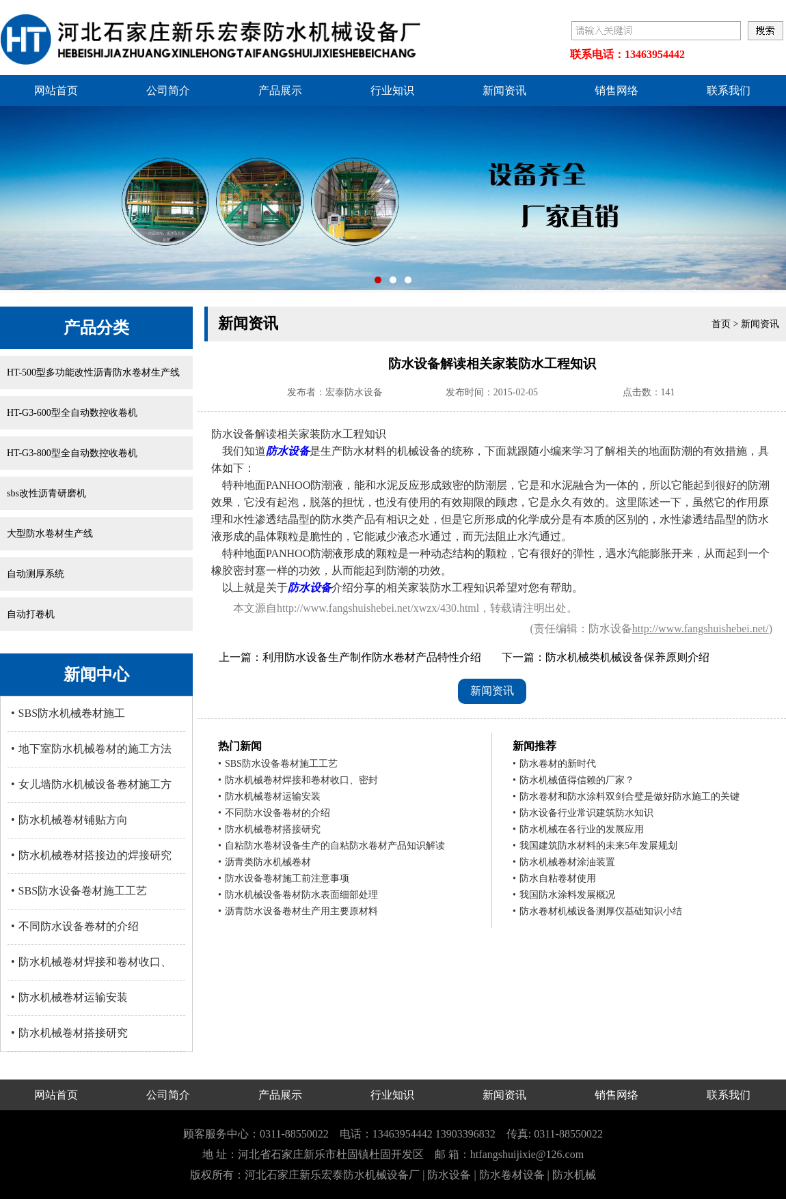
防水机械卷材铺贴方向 (69, 820)
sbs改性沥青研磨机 (46, 493)
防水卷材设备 (512, 1175)
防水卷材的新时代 (554, 764)
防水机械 (574, 1175)
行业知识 (392, 90)
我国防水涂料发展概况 (564, 895)
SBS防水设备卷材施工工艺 (79, 891)
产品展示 (280, 90)
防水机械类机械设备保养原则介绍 (627, 657)
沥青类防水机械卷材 (264, 862)
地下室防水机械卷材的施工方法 (91, 748)
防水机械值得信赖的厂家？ (573, 780)
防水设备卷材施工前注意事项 (283, 878)
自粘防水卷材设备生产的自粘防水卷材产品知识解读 (331, 846)
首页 (721, 324)
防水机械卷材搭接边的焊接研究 (91, 855)
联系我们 (728, 90)
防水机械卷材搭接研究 (69, 1033)
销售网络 (616, 90)
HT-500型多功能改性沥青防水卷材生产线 (93, 372)
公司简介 (168, 90)
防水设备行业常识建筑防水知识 (583, 813)
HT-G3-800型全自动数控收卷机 (72, 453)
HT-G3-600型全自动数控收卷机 (72, 413)
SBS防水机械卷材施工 (68, 713)
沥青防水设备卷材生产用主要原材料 (298, 911)
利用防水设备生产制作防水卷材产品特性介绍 (371, 657)
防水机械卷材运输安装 (69, 997)
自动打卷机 (31, 614)
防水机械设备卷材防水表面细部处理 (298, 895)
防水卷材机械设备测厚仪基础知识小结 (597, 911)
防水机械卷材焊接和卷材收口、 (91, 962)
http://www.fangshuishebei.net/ (700, 628)
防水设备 (288, 451)
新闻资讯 (504, 90)
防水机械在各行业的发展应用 (578, 829)
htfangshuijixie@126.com (527, 1154)
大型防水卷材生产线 (50, 533)
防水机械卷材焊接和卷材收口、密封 (298, 780)
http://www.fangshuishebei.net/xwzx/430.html (378, 608)
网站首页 (56, 90)
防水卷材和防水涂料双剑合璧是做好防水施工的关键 (626, 796)
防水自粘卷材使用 (554, 878)
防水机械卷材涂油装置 (564, 862)
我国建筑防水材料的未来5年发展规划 (595, 846)
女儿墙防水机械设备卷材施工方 (91, 784)
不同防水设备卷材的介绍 (75, 926)
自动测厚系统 (35, 574)
